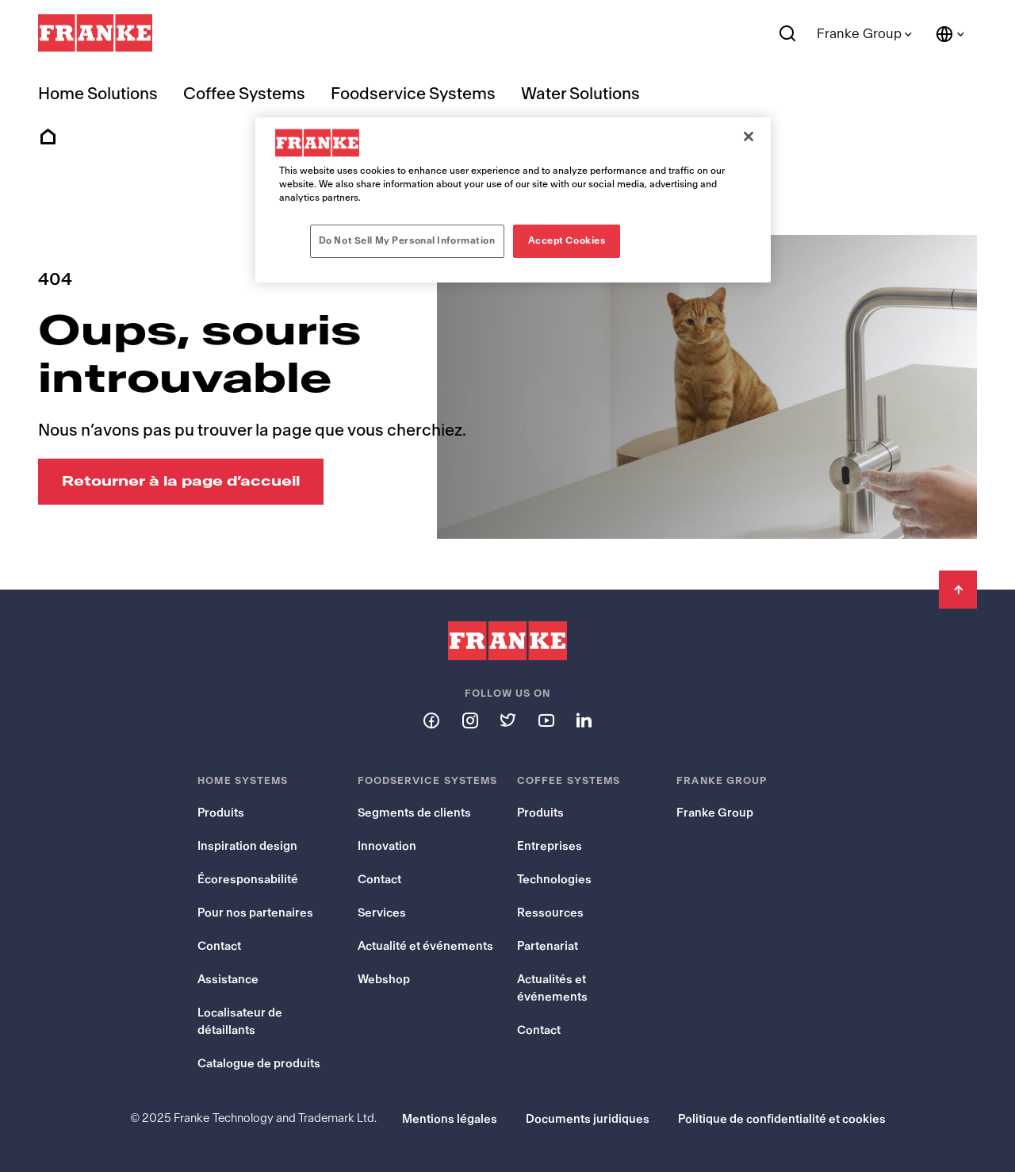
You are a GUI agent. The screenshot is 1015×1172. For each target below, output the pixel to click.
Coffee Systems (244, 94)
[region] (513, 199)
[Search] (788, 34)
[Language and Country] (950, 34)
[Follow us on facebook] (431, 719)
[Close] (748, 136)
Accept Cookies (567, 240)
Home (47, 137)
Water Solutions (580, 94)
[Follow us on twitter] (507, 719)
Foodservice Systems (413, 94)
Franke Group (859, 33)
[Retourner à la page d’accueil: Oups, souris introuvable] (181, 482)
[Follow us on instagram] (469, 719)
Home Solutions (98, 94)
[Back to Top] (958, 590)
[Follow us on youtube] (545, 719)
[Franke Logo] (95, 33)
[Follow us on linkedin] (583, 719)
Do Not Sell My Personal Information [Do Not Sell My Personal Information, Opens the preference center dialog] (407, 240)
